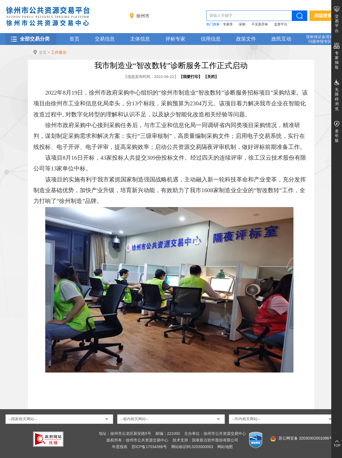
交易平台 (337, 23)
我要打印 (190, 76)
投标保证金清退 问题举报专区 (319, 39)
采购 (242, 24)
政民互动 (281, 39)
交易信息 (105, 39)
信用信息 (211, 39)
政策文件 (246, 39)
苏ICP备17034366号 (149, 446)
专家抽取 (337, 60)
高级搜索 (323, 15)
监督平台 (280, 24)
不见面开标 (260, 24)
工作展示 (58, 52)
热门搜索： (214, 24)
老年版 (337, 136)
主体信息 (140, 39)
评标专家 (175, 39)
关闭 (211, 76)
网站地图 (225, 446)
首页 (74, 39)
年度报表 (119, 446)
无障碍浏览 (337, 99)
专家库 (228, 24)
